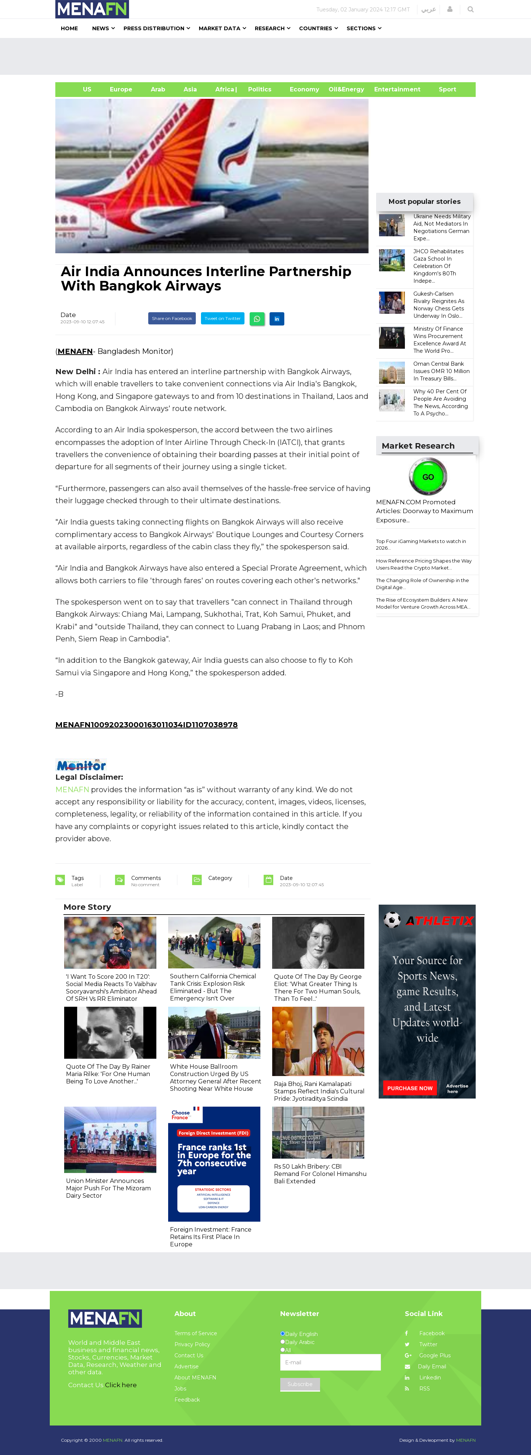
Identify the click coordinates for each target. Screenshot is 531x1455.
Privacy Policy (192, 1344)
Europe (121, 89)
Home (69, 28)
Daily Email (425, 1366)
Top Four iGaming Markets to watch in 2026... (421, 544)
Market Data (219, 28)
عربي (428, 9)
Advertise (186, 1366)
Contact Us (188, 1355)
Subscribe (300, 1384)
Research (270, 28)
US (78, 89)
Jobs (180, 1388)
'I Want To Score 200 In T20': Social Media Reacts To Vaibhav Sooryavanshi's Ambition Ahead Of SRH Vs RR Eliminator (111, 987)
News (100, 28)
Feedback (187, 1399)
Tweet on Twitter (223, 318)
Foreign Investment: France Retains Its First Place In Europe (210, 1237)
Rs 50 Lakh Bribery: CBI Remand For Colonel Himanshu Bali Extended (320, 1174)
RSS (417, 1388)
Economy (305, 89)
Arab (158, 89)
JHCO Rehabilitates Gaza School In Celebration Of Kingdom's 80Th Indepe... (438, 266)
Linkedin (423, 1377)
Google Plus (428, 1355)
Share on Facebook (172, 318)
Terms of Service (195, 1333)
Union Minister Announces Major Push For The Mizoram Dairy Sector (108, 1188)
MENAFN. (113, 1440)
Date (68, 315)
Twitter (421, 1344)
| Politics (258, 89)
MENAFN (75, 351)
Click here (121, 1385)
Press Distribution (154, 28)
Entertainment (386, 89)
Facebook (425, 1333)
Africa (224, 89)
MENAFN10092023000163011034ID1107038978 (146, 724)
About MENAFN (195, 1377)
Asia (190, 89)
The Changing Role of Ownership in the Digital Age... (422, 583)
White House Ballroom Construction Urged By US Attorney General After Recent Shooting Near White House (215, 1077)
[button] (449, 9)
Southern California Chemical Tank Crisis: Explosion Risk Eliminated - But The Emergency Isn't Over (213, 987)
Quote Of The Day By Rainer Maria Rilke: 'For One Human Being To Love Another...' (108, 1074)
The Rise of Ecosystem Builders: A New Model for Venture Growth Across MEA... (423, 603)
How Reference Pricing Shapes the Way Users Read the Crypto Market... (424, 564)
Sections (361, 28)
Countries (315, 28)
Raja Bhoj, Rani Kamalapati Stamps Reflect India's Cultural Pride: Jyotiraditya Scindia (319, 1091)
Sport (443, 89)
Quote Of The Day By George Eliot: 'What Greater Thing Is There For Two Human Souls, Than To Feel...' (318, 987)
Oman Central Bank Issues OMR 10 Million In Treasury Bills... (441, 371)
